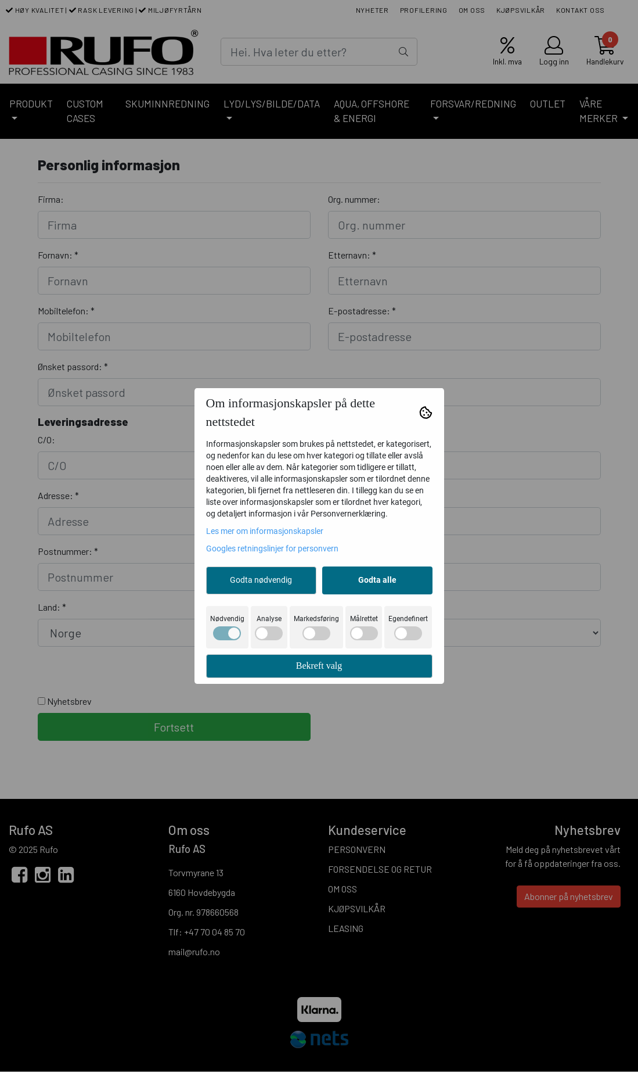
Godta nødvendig (261, 580)
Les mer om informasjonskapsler (264, 531)
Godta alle (377, 580)
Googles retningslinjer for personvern (272, 548)
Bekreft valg (319, 666)
